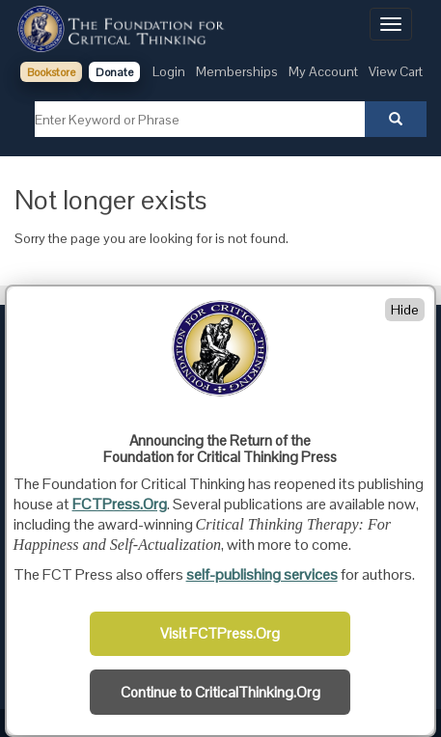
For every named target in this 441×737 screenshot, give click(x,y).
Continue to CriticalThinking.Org (220, 692)
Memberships (237, 71)
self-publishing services (262, 574)
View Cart (396, 71)
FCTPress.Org (119, 504)
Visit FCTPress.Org (220, 633)
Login (168, 71)
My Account (323, 71)
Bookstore (51, 72)
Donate (114, 72)
